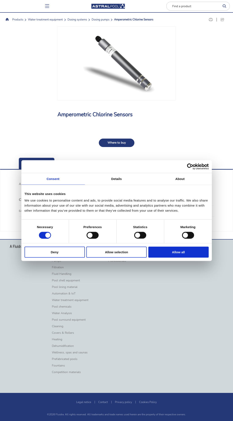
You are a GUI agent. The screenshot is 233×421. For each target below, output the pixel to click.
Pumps (56, 261)
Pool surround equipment (69, 320)
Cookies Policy (148, 402)
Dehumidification (63, 346)
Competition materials (66, 372)
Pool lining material (64, 287)
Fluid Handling (61, 274)
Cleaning (57, 326)
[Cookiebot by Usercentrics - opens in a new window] (190, 166)
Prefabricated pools (64, 359)
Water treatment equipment (45, 20)
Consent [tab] (53, 178)
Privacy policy (123, 402)
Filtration (58, 267)
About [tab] (180, 178)
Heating (57, 339)
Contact (103, 402)
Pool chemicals (62, 306)
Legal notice (83, 402)
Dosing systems (77, 20)
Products (17, 20)
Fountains (58, 365)
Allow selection (116, 252)
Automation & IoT (64, 293)
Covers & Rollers (63, 333)
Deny (55, 252)
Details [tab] (116, 178)
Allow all (178, 252)
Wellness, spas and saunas (70, 352)
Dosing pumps (100, 20)
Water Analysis (62, 313)
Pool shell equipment (66, 280)
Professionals (117, 261)
